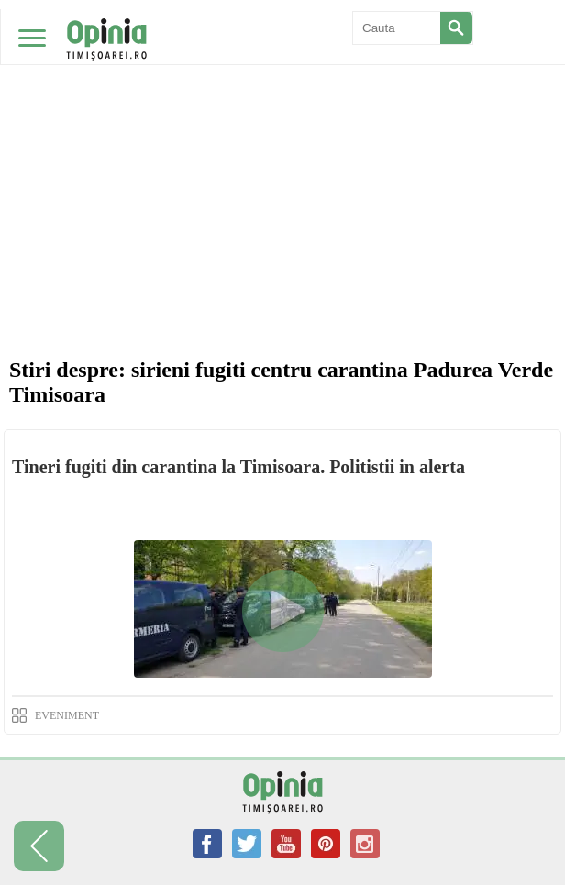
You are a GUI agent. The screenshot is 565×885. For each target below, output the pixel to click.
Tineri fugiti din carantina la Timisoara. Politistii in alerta (238, 467)
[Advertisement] (282, 137)
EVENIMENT (67, 715)
